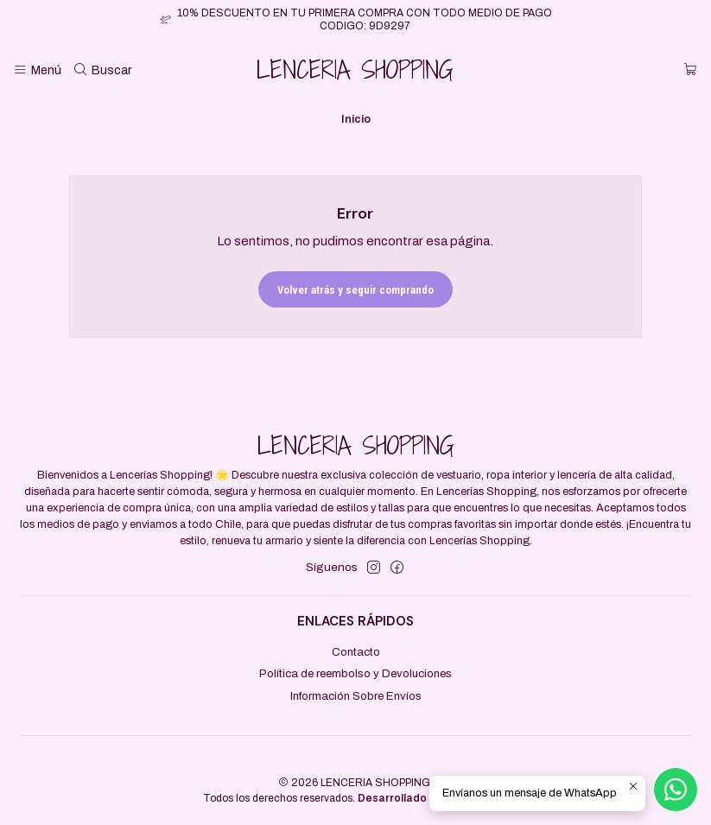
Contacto (356, 651)
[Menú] (37, 71)
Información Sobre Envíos (356, 695)
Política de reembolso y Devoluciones (355, 673)
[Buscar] (103, 71)
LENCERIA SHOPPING (355, 70)
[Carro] (690, 71)
